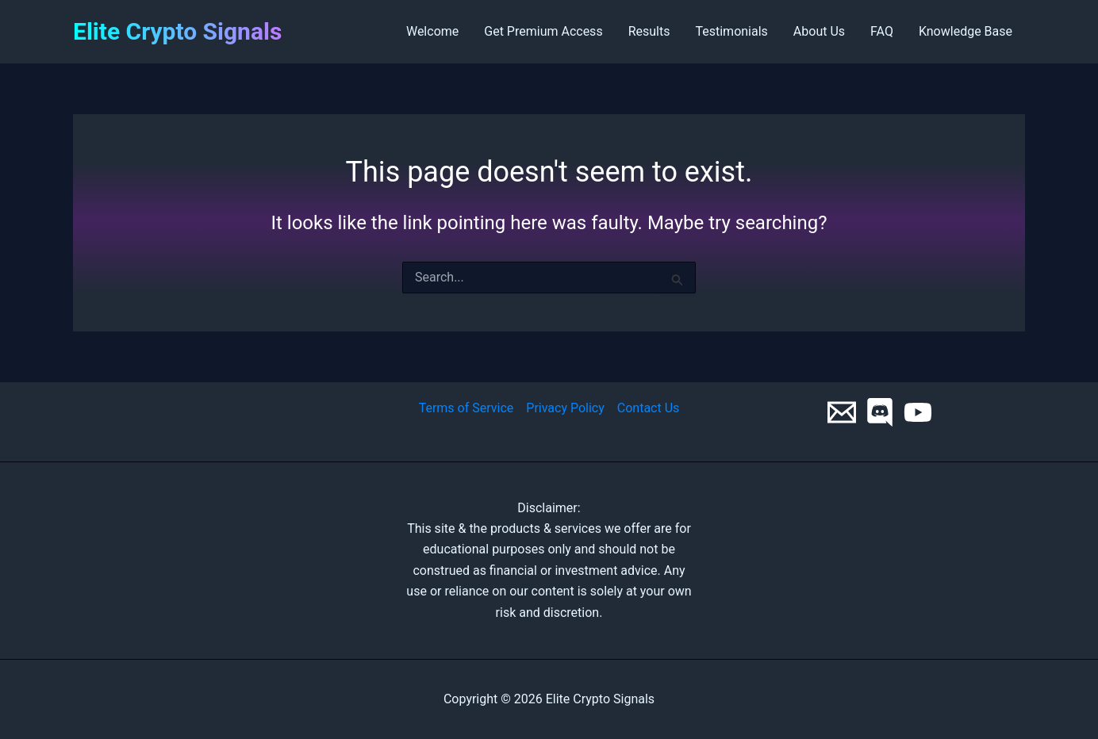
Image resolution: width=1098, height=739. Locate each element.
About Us (819, 31)
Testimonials (731, 31)
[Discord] (880, 412)
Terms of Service (466, 407)
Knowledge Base (965, 31)
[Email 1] (841, 412)
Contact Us (648, 407)
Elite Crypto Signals (177, 31)
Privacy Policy (565, 407)
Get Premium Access (543, 31)
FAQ (881, 31)
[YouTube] (918, 412)
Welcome (432, 31)
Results (649, 31)
